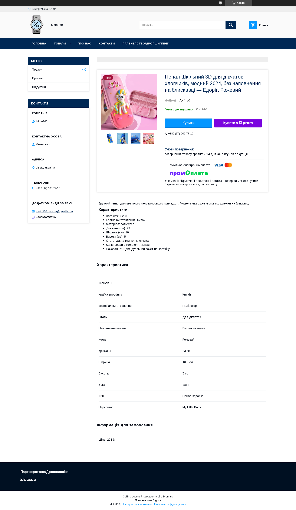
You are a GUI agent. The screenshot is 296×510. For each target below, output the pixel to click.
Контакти (107, 43)
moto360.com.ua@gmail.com (54, 211)
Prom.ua (168, 496)
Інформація (28, 479)
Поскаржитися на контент (137, 504)
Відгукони (39, 87)
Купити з (238, 123)
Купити (189, 123)
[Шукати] (231, 25)
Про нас (84, 43)
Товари (60, 43)
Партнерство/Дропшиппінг (145, 43)
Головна (39, 43)
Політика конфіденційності (170, 504)
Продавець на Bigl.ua (148, 500)
